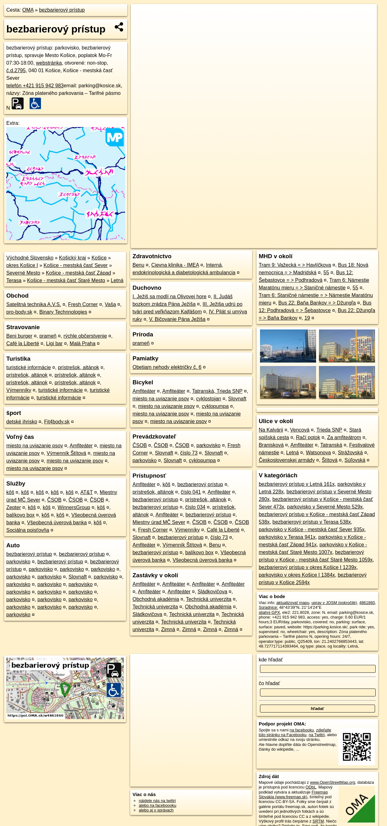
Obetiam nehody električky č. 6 (166, 367)
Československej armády (287, 460)
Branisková (271, 445)
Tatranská (331, 445)
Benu (138, 265)
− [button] (142, 24)
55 (326, 272)
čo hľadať (269, 683)
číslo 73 (189, 453)
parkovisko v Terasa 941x (287, 537)
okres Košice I (22, 265)
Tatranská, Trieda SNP (217, 391)
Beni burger (19, 336)
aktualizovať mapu (292, 602)
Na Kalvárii (271, 430)
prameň (47, 336)
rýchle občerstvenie (85, 336)
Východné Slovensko (29, 257)
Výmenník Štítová (66, 453)
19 (307, 318)
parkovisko (18, 561)
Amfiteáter (81, 445)
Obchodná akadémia (155, 599)
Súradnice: (268, 607)
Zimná (168, 629)
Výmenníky (18, 390)
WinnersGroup (74, 507)
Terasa (13, 280)
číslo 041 (191, 492)
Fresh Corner (83, 304)
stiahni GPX (269, 612)
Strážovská (350, 452)
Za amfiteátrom (344, 437)
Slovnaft (77, 576)
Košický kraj (72, 257)
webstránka (49, 63)
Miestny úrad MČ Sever (158, 522)
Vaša (110, 304)
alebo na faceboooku (157, 805)
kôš (10, 492)
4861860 (367, 602)
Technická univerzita (208, 599)
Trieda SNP (329, 430)
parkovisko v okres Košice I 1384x (297, 575)
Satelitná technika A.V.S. (33, 304)
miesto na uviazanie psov (34, 445)
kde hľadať (271, 659)
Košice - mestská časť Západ (78, 273)
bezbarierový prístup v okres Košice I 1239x (307, 567)
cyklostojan (208, 398)
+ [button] (142, 15)
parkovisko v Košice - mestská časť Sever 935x (312, 529)
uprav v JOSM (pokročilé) (334, 602)
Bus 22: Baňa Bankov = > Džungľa (317, 302)
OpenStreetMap (273, 226)
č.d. (16, 70)
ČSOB (54, 500)
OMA (28, 10)
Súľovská (354, 460)
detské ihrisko (21, 421)
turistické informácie (28, 367)
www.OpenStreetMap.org (332, 782)
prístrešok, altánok (78, 367)
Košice (99, 257)
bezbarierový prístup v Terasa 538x (312, 522)
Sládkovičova (212, 591)
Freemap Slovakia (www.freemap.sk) (293, 794)
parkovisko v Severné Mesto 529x (325, 506)
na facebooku (302, 730)
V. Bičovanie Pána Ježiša (177, 319)
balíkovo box (20, 515)
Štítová (330, 460)
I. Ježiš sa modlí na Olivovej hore (169, 296)
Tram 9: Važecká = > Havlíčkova (295, 265)
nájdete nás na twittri (157, 800)
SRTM (318, 821)
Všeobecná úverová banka (57, 522)
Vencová (299, 430)
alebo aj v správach (156, 810)
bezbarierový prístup (62, 10)
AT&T (86, 492)
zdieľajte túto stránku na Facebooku (295, 732)
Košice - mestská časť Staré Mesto (66, 280)
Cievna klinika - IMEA (175, 265)
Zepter (13, 507)
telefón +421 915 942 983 (35, 85)
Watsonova (318, 452)
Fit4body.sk (57, 421)
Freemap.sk (306, 226)
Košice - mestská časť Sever (75, 265)
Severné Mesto (23, 273)
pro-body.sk (19, 312)
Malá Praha (82, 343)
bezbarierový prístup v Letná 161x (297, 484)
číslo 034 (195, 507)
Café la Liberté (22, 343)
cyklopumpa (215, 406)
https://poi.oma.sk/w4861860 (351, 226)
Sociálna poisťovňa (27, 530)
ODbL (311, 787)
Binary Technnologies (63, 312)
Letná (117, 280)
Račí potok (308, 437)
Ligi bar (54, 343)
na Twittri (317, 734)
